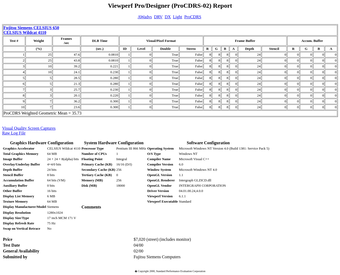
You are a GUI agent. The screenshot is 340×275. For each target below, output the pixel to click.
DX (168, 17)
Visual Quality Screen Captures (29, 128)
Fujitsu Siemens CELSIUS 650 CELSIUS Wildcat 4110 (31, 30)
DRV (158, 17)
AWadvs (145, 17)
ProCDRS (192, 17)
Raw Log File (14, 133)
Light (177, 17)
